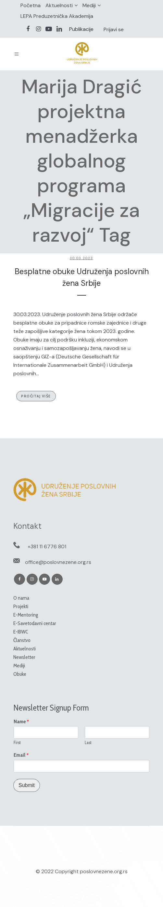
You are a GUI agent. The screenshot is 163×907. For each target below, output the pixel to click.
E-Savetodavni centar (34, 623)
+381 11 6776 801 (47, 546)
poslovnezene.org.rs (104, 871)
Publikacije (81, 29)
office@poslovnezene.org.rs (58, 562)
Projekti (20, 606)
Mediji (89, 5)
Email (21, 755)
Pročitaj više (36, 395)
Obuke (19, 674)
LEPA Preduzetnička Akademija (56, 16)
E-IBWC (20, 632)
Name (21, 721)
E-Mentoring (25, 615)
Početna (30, 5)
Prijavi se (114, 29)
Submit (27, 785)
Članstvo (22, 640)
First (17, 742)
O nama (21, 598)
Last (88, 742)
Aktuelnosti (59, 5)
